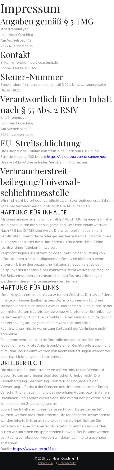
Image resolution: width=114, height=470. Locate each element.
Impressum (45, 463)
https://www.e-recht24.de (34, 449)
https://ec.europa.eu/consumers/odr (76, 157)
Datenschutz (67, 463)
